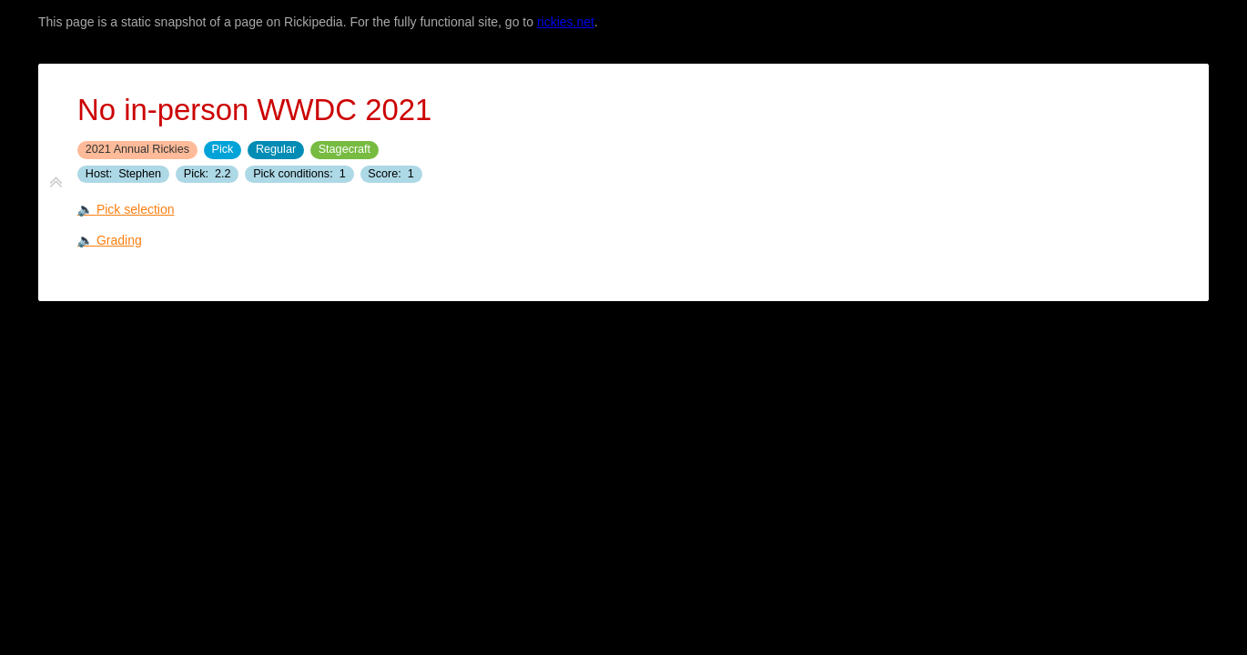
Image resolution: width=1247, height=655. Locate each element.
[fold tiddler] (56, 182)
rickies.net (565, 22)
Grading (119, 240)
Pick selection (135, 209)
